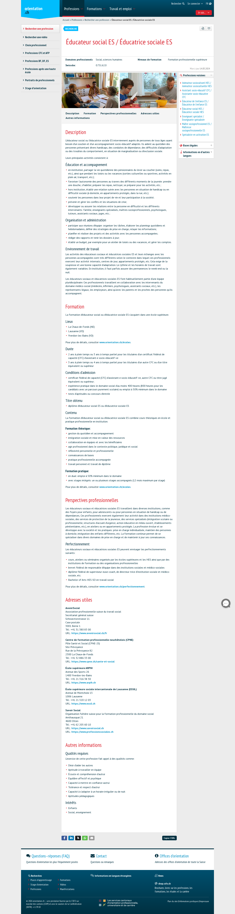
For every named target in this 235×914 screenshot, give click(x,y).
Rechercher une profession (97, 19)
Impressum (204, 901)
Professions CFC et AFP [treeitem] (37, 53)
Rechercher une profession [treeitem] (39, 28)
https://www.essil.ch (83, 703)
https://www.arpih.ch (83, 682)
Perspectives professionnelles (118, 113)
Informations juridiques (188, 901)
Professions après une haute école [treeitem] (40, 70)
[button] (64, 838)
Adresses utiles (150, 113)
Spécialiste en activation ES (195, 134)
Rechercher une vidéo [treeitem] (36, 37)
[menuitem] (73, 8)
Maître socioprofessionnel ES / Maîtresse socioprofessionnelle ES (197, 127)
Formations (65, 880)
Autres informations (78, 118)
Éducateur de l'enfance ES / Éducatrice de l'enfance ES (195, 103)
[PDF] (203, 28)
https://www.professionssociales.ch (92, 731)
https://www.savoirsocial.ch (87, 728)
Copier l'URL (169, 837)
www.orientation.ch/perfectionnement (122, 586)
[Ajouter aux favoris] (209, 28)
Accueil (66, 19)
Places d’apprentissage (41, 880)
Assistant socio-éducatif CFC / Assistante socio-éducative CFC (196, 93)
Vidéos (63, 884)
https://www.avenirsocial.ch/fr (89, 633)
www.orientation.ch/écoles (115, 342)
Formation (90, 113)
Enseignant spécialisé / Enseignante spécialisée (193, 118)
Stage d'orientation (39, 884)
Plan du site (173, 901)
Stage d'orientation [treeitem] (35, 88)
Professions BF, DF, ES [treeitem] (37, 61)
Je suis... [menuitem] (204, 12)
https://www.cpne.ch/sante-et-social (93, 661)
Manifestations (67, 889)
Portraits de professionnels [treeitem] (40, 80)
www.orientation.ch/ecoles (115, 486)
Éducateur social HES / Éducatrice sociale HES (193, 110)
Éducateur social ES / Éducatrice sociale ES (133, 19)
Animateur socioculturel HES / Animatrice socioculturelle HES (197, 84)
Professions (77, 19)
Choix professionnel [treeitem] (35, 45)
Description (72, 113)
